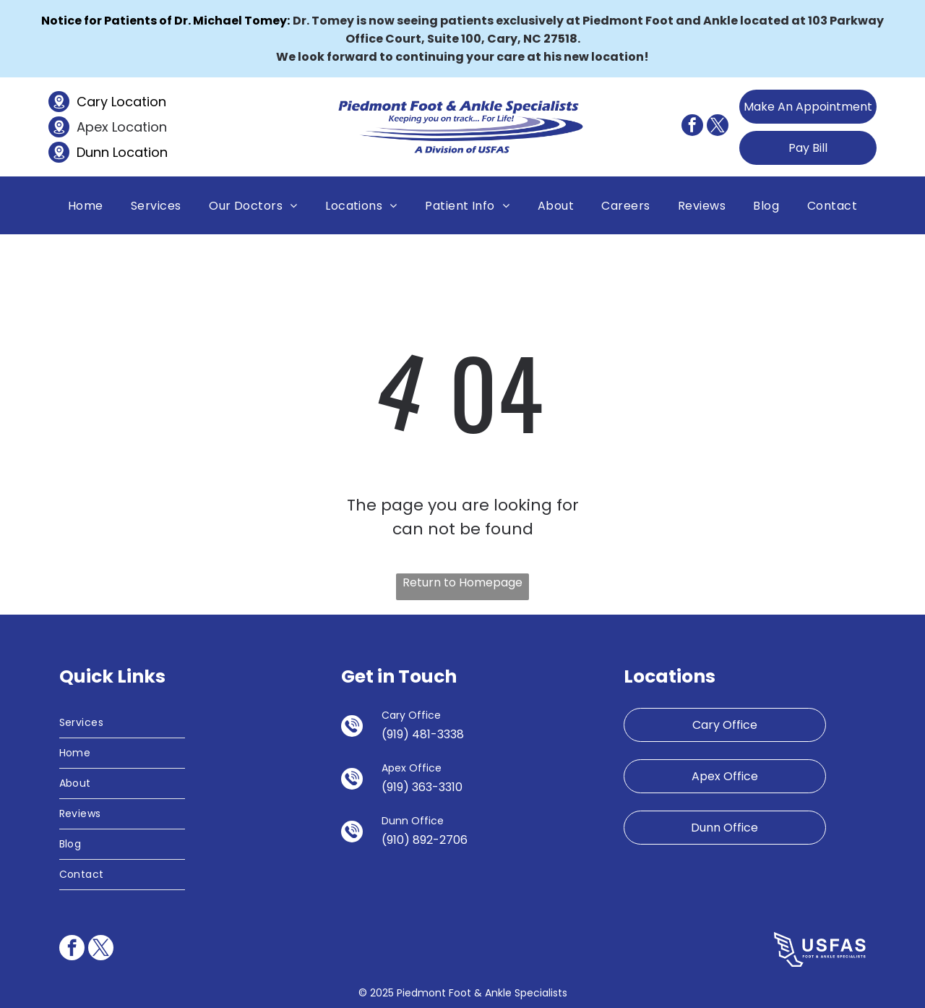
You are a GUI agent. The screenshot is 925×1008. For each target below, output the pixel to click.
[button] (156, 205)
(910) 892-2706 (425, 840)
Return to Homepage (462, 582)
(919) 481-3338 (423, 734)
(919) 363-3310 (422, 787)
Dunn (93, 152)
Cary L (96, 102)
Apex (92, 127)
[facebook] (692, 127)
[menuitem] (85, 205)
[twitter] (717, 127)
